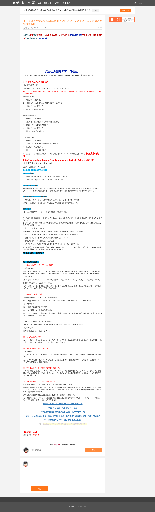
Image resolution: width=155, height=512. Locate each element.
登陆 (135, 3)
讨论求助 (30, 28)
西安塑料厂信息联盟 (24, 2)
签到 (117, 19)
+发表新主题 (125, 10)
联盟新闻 (47, 3)
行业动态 (66, 3)
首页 (40, 3)
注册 (140, 3)
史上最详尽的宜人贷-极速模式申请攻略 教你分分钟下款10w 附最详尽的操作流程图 (57, 10)
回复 (39, 489)
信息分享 (57, 3)
